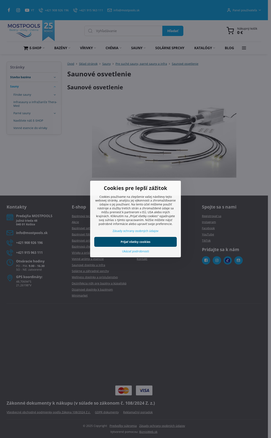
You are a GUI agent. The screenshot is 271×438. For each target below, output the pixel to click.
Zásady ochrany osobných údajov (135, 231)
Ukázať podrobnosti (135, 251)
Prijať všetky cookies (135, 242)
